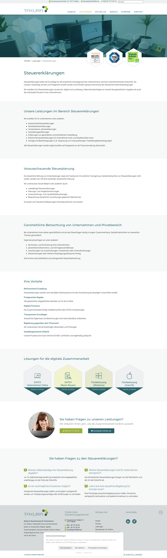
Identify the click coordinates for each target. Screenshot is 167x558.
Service (114, 12)
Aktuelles (100, 12)
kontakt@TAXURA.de (102, 431)
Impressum (79, 553)
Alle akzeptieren (65, 548)
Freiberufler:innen (39, 524)
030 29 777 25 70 (109, 1)
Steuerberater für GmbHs (104, 529)
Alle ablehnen (80, 548)
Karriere (125, 12)
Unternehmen (52, 524)
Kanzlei (72, 12)
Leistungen (85, 12)
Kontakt (138, 12)
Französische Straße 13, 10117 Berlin (65, 1)
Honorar (98, 524)
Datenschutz (87, 553)
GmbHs (29, 524)
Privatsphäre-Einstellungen (97, 548)
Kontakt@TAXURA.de (91, 1)
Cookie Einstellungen (130, 555)
